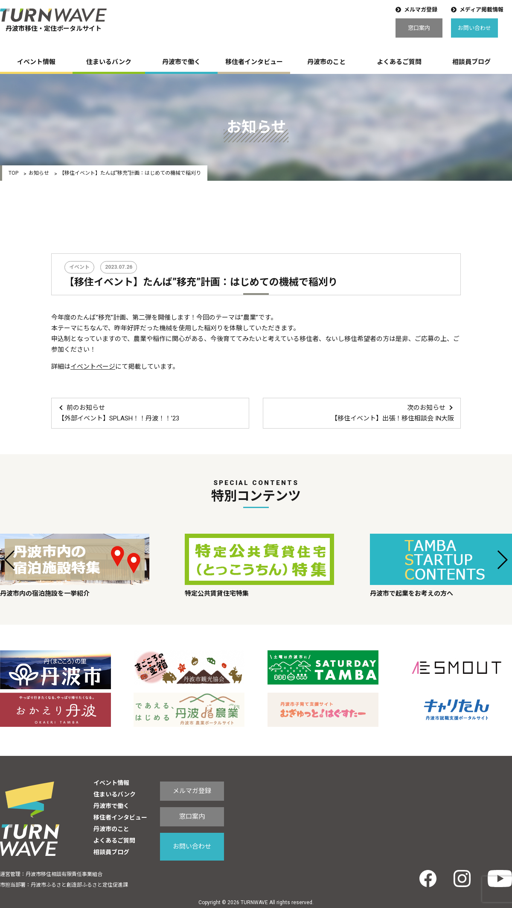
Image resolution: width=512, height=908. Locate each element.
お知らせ (39, 173)
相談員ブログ (471, 62)
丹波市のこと (326, 62)
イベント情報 (36, 62)
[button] (10, 559)
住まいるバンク (108, 62)
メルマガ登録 (420, 9)
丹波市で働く (181, 62)
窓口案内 (419, 28)
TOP (13, 173)
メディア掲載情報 (481, 9)
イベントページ (92, 366)
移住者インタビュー (254, 62)
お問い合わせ (474, 28)
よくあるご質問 (399, 62)
